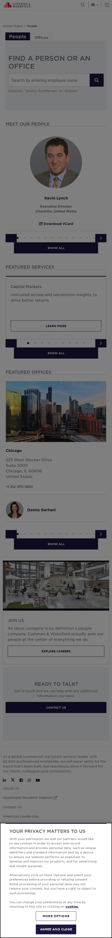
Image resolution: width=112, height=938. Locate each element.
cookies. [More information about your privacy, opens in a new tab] (72, 906)
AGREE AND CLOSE (56, 929)
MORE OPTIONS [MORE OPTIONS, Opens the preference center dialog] (56, 916)
